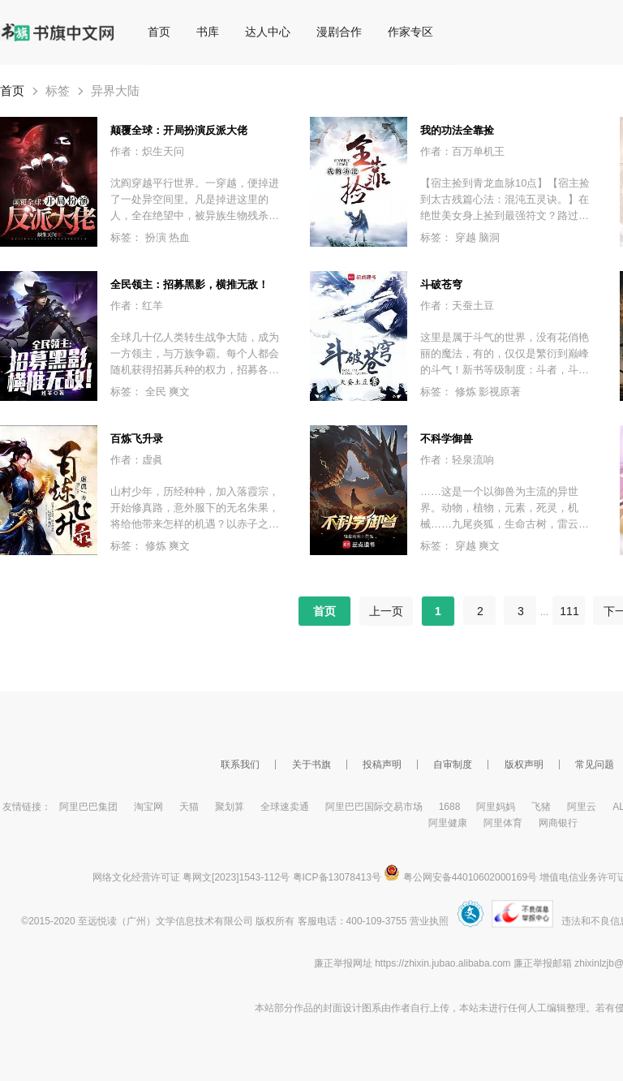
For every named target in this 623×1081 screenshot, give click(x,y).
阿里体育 (502, 823)
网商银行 (558, 823)
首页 (159, 31)
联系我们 (240, 764)
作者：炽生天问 (147, 151)
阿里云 (581, 806)
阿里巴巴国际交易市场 (374, 806)
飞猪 (541, 806)
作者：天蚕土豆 (457, 305)
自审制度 (452, 764)
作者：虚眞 (136, 460)
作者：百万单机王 (462, 151)
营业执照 (429, 921)
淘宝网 (148, 806)
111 (569, 611)
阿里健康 (447, 823)
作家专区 (410, 31)
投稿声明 (382, 764)
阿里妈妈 (495, 806)
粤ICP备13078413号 (337, 877)
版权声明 (524, 764)
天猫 (189, 806)
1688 (450, 806)
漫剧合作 (339, 31)
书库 (207, 31)
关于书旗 (311, 764)
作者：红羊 (136, 305)
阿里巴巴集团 (88, 806)
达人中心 (267, 31)
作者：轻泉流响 (457, 460)
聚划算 (229, 806)
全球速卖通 (284, 806)
